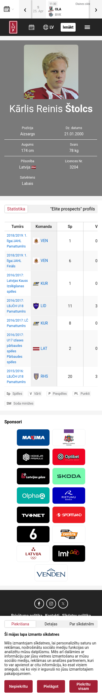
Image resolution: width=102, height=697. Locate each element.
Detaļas (51, 624)
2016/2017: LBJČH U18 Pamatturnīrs (16, 306)
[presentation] (25, 9)
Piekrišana (20, 624)
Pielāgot (51, 686)
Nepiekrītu (18, 686)
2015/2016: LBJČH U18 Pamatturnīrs (16, 376)
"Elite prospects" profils (72, 209)
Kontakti (52, 615)
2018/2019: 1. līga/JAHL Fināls (17, 260)
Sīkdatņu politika (76, 615)
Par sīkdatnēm (82, 624)
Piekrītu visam (84, 686)
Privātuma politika (26, 615)
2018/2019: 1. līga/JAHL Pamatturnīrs (17, 241)
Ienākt (68, 27)
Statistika (16, 209)
